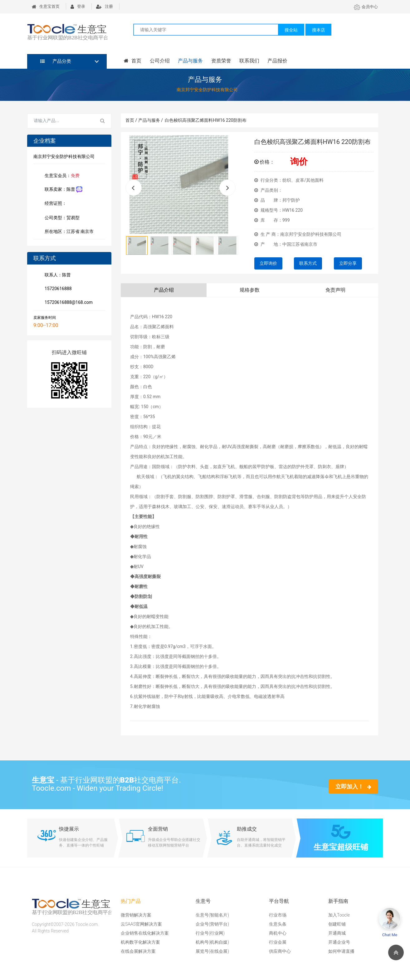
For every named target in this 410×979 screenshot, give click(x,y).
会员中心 (366, 6)
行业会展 (277, 942)
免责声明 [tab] (335, 290)
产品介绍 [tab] (164, 290)
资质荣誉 (221, 61)
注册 (104, 6)
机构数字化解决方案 (140, 942)
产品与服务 (190, 61)
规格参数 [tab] (250, 290)
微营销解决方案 (136, 914)
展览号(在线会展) (212, 951)
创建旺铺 (337, 924)
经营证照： (58, 203)
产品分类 (55, 61)
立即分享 (348, 263)
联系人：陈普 (56, 275)
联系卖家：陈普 (62, 189)
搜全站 (291, 29)
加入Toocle (339, 914)
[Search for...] (60, 121)
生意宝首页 (46, 6)
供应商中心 (280, 951)
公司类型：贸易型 (61, 218)
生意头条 (277, 924)
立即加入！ (353, 786)
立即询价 (268, 263)
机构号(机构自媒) (212, 942)
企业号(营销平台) (212, 924)
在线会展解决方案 (138, 951)
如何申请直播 (341, 951)
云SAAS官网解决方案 (141, 924)
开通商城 (337, 933)
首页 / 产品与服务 (144, 120)
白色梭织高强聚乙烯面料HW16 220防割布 (205, 120)
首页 (132, 61)
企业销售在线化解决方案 (145, 933)
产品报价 (277, 61)
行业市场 (277, 914)
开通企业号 (339, 942)
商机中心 (277, 933)
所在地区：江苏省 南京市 (68, 232)
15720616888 (57, 289)
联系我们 (249, 61)
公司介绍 (159, 61)
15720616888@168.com (67, 303)
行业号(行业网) (210, 933)
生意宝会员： (61, 176)
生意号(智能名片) (212, 914)
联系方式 (308, 263)
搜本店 (318, 29)
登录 (78, 6)
